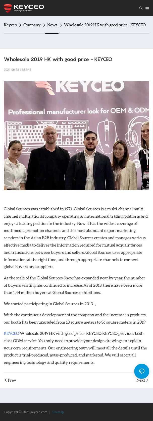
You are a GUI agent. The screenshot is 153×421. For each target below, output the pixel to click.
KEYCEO (11, 333)
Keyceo (10, 24)
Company (32, 24)
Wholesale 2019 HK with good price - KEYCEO (105, 24)
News (52, 24)
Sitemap (58, 412)
